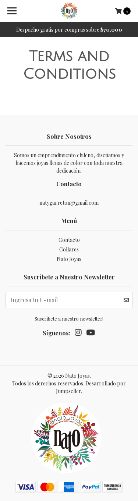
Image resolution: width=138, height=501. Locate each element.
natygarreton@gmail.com (69, 202)
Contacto (69, 239)
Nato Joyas (69, 258)
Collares (69, 249)
